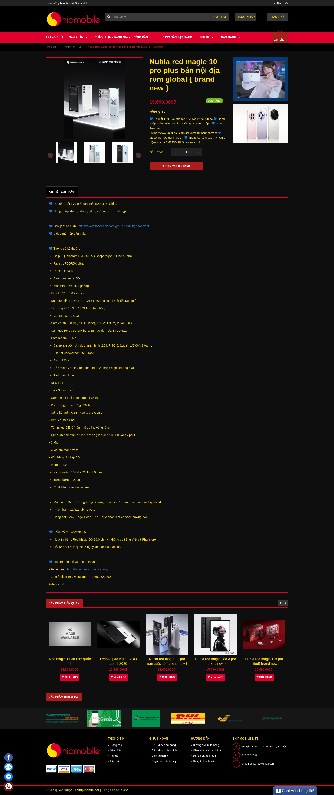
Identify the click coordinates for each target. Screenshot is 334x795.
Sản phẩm (79, 37)
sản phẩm (280, 39)
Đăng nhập (246, 17)
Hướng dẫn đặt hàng (175, 37)
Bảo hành (231, 37)
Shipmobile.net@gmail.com (258, 763)
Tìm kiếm (219, 17)
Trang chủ (54, 37)
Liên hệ (207, 37)
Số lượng (157, 152)
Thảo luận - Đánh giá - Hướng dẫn (124, 37)
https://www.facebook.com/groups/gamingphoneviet (113, 226)
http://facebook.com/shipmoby (87, 569)
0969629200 (249, 755)
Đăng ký (278, 17)
